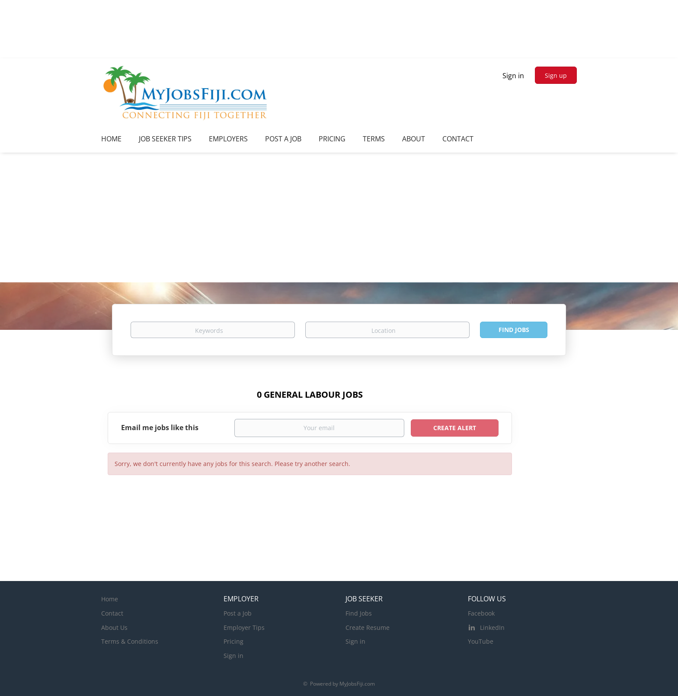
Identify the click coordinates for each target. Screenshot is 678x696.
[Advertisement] (339, 217)
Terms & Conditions (129, 641)
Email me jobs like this (159, 427)
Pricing (233, 641)
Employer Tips (244, 627)
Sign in (513, 75)
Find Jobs (514, 330)
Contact (112, 613)
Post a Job (238, 613)
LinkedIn (492, 627)
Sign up (556, 75)
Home (109, 599)
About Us (114, 627)
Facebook (481, 613)
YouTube (480, 641)
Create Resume (367, 627)
